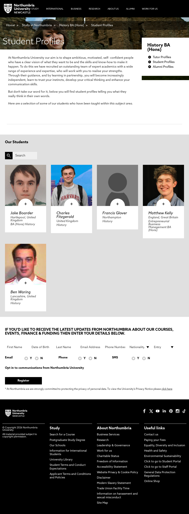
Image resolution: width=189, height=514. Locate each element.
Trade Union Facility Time (113, 488)
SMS (115, 357)
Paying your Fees (155, 440)
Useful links (154, 428)
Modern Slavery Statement (114, 483)
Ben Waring (21, 292)
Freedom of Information (112, 461)
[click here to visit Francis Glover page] (117, 185)
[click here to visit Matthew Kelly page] (163, 185)
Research (103, 440)
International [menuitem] (54, 9)
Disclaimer (104, 478)
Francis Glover (114, 213)
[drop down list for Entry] (164, 347)
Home (10, 25)
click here (166, 389)
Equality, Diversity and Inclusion (164, 445)
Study (55, 428)
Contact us (151, 434)
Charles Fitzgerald (65, 215)
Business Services (108, 434)
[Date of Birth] (42, 347)
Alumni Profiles (163, 67)
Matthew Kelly (160, 213)
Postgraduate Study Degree (67, 440)
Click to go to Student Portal (162, 461)
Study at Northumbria (37, 25)
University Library (61, 459)
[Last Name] (66, 347)
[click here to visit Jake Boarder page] (25, 185)
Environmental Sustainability (162, 456)
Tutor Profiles (162, 57)
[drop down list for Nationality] (140, 347)
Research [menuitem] (94, 9)
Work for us (104, 451)
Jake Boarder (22, 213)
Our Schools (57, 445)
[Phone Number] (115, 347)
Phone (63, 357)
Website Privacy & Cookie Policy (117, 472)
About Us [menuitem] (113, 9)
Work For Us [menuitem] (150, 9)
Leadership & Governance (113, 445)
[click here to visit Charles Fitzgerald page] (71, 185)
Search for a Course (62, 434)
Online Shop (152, 481)
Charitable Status (108, 456)
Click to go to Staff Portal (160, 467)
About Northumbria (114, 428)
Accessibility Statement (112, 467)
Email (9, 357)
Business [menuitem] (76, 9)
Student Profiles (102, 25)
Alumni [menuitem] (130, 9)
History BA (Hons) (72, 25)
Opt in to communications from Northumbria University (44, 368)
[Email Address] (90, 347)
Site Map (102, 503)
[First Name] (17, 347)
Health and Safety (155, 451)
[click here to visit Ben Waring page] (25, 264)
